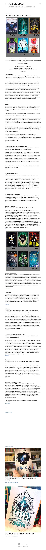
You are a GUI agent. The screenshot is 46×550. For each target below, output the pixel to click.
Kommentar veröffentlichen (13, 482)
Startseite (11, 6)
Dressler (7, 304)
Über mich (17, 6)
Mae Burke (26, 546)
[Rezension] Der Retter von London (19, 534)
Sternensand (7, 201)
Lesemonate (24, 6)
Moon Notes (7, 288)
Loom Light (7, 403)
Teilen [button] (6, 408)
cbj (5, 228)
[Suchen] (40, 3)
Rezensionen (31, 6)
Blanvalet (7, 168)
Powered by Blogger (23, 544)
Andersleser (16, 3)
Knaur (6, 100)
